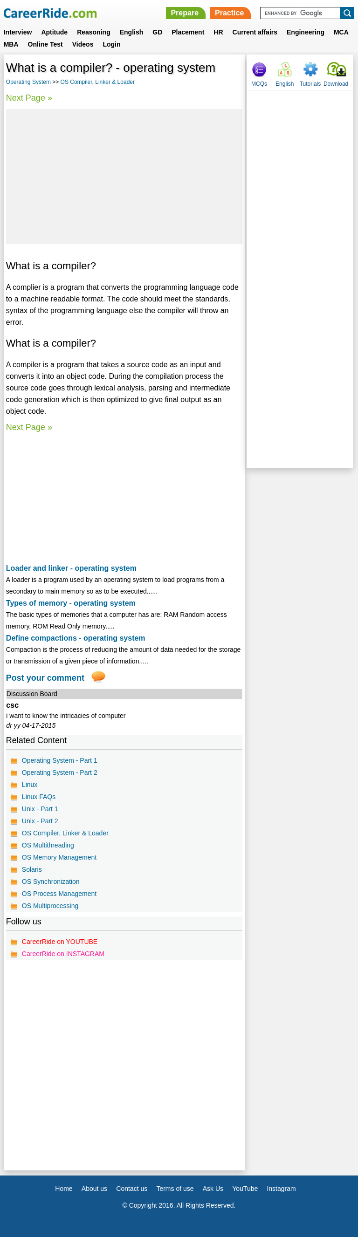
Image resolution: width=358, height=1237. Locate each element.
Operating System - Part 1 (59, 760)
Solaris (32, 869)
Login (111, 44)
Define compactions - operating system (75, 638)
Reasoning (93, 32)
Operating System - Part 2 (59, 772)
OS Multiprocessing (50, 905)
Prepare (185, 13)
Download (336, 84)
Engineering (305, 32)
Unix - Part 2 (40, 821)
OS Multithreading (48, 845)
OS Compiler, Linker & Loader (98, 82)
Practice (229, 13)
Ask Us (213, 1188)
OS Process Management (59, 893)
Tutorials (310, 84)
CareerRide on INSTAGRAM (63, 953)
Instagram (281, 1188)
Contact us (131, 1188)
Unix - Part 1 (40, 809)
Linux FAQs (38, 796)
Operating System (28, 82)
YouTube (245, 1188)
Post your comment (45, 678)
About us (94, 1188)
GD (157, 32)
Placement (188, 32)
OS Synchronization (51, 881)
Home (63, 1188)
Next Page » (29, 98)
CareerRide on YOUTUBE (59, 941)
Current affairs (255, 32)
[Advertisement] (124, 176)
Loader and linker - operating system (71, 568)
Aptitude (54, 32)
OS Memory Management (59, 857)
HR (218, 32)
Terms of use (174, 1188)
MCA (341, 32)
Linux (29, 784)
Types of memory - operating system (71, 603)
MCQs (259, 84)
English (132, 32)
